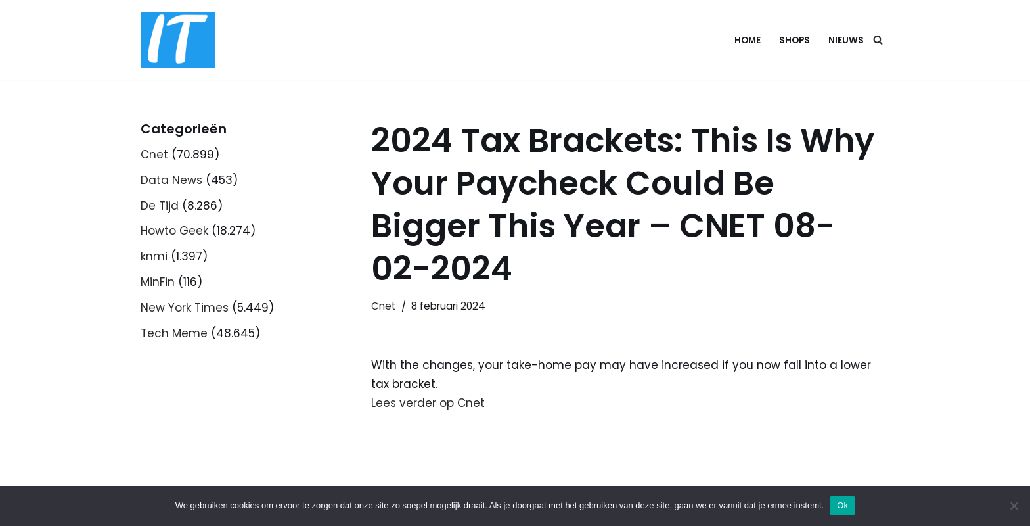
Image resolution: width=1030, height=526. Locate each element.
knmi (154, 256)
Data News (171, 180)
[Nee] (1013, 505)
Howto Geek (174, 231)
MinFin (158, 282)
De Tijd (160, 206)
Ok (842, 505)
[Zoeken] (878, 40)
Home (747, 40)
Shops (794, 40)
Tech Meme (174, 333)
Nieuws (846, 40)
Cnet (154, 154)
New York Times (185, 308)
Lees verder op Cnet (428, 403)
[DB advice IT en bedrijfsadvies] (178, 40)
